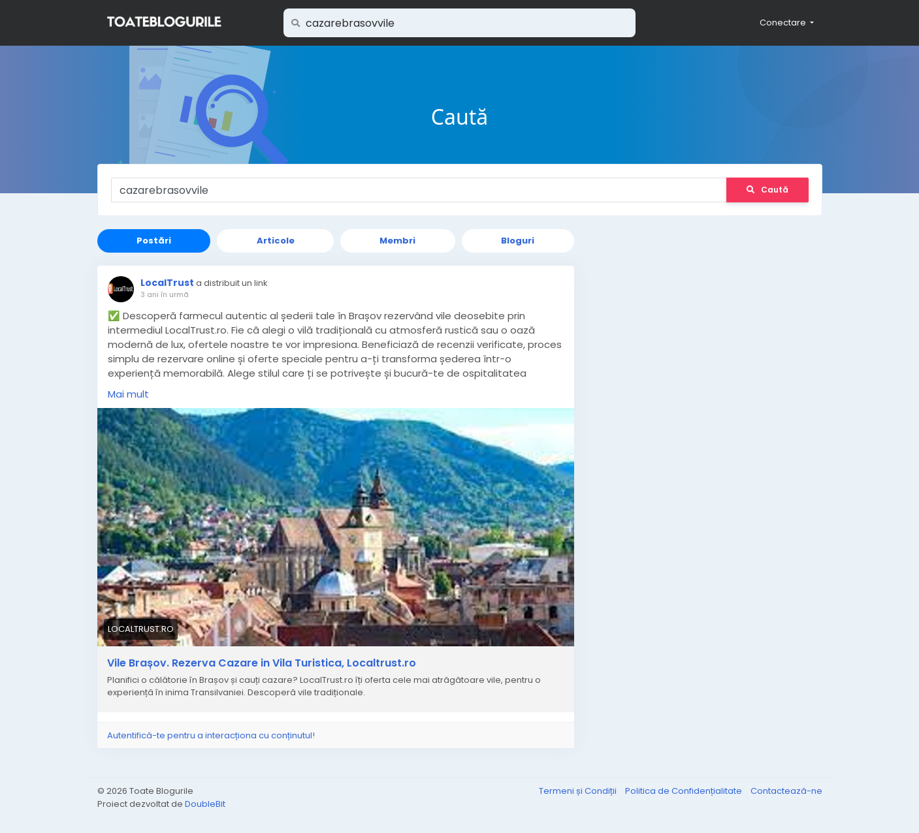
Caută (767, 189)
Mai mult (128, 394)
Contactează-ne (786, 791)
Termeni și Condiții (579, 791)
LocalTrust (167, 282)
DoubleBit (205, 804)
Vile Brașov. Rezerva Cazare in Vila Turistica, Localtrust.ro (261, 663)
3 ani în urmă (164, 294)
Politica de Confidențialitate (684, 791)
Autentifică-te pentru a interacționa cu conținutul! (211, 735)
